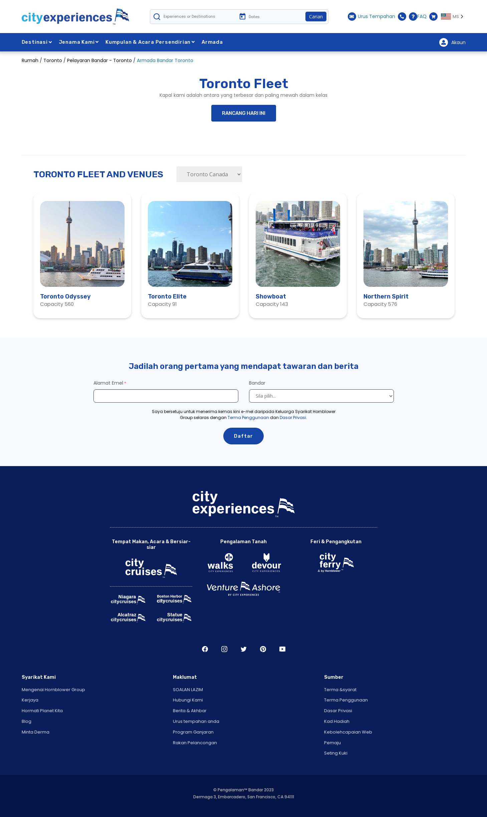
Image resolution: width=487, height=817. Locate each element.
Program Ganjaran (193, 732)
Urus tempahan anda (196, 721)
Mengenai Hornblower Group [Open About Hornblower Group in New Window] (53, 689)
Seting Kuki (335, 753)
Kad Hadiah (336, 721)
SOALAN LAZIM (188, 689)
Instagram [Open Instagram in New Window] (224, 649)
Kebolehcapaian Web (348, 732)
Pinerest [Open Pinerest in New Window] (263, 649)
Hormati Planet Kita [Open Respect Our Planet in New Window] (42, 710)
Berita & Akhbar (190, 710)
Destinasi (37, 42)
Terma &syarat (340, 689)
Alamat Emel (108, 383)
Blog (26, 721)
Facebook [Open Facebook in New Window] (205, 649)
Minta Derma (35, 732)
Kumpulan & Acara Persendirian (150, 42)
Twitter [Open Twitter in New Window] (244, 649)
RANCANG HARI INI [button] (243, 113)
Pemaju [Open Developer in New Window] (332, 743)
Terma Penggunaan (248, 417)
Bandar (258, 383)
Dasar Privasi (293, 417)
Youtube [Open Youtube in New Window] (282, 649)
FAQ (418, 16)
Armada (212, 42)
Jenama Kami (79, 42)
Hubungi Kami (188, 700)
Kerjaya (30, 700)
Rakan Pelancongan (195, 743)
